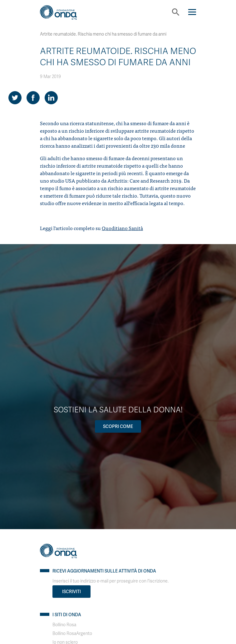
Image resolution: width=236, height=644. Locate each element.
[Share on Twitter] (15, 97)
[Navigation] (192, 12)
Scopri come (118, 426)
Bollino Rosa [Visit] (64, 624)
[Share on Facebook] (33, 97)
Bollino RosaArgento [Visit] (72, 633)
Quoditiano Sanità (122, 228)
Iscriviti (71, 591)
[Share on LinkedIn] (51, 97)
